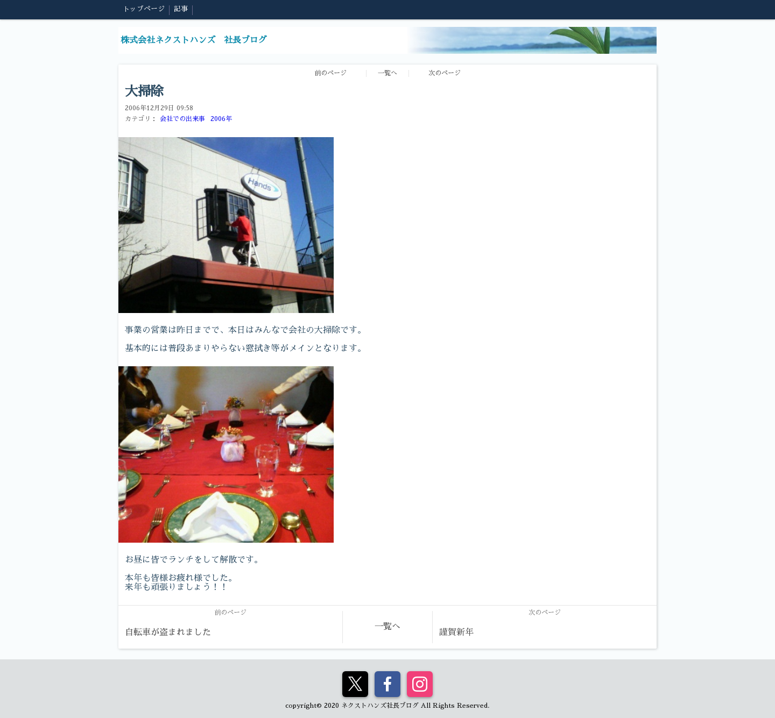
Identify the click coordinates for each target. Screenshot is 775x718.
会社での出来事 (182, 119)
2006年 (221, 119)
